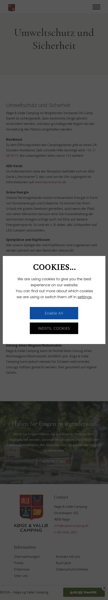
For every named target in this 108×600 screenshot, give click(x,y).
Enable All (54, 313)
